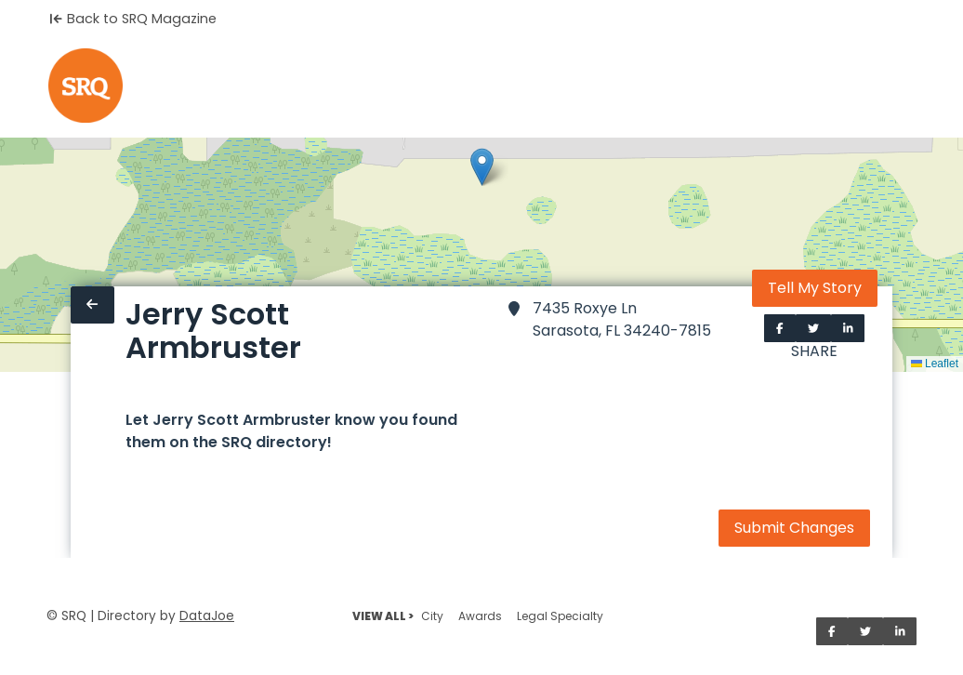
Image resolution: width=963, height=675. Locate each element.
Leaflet (934, 363)
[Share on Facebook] (780, 328)
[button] (482, 167)
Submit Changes (794, 527)
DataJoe (206, 616)
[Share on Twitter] (813, 328)
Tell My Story (815, 287)
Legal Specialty (560, 616)
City (432, 616)
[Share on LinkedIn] (848, 328)
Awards (480, 616)
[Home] (85, 85)
